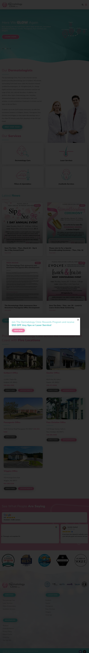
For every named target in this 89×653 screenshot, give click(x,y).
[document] (44, 326)
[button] (78, 320)
